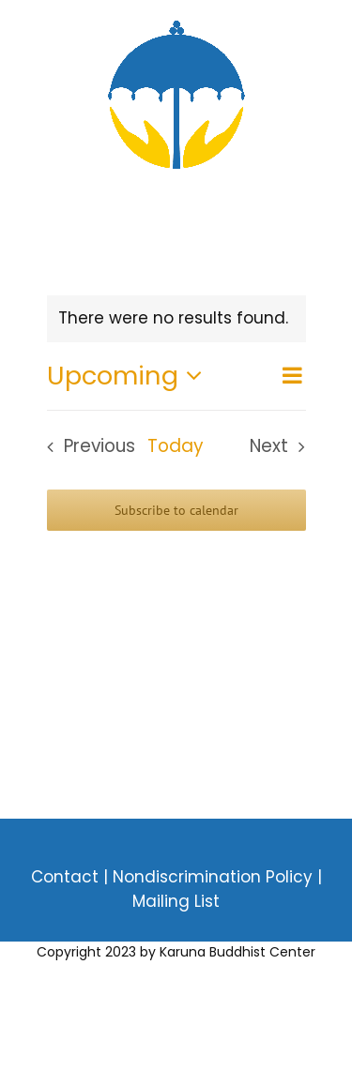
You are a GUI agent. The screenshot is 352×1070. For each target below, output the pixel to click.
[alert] (176, 318)
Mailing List (176, 901)
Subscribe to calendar (176, 510)
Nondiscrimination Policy (215, 877)
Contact (65, 877)
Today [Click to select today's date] (175, 446)
